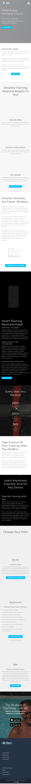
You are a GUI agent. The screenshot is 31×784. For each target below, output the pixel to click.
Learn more (15, 687)
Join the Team (6, 378)
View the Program (15, 186)
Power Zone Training (7, 769)
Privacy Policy (5, 773)
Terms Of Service (6, 776)
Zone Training (5, 760)
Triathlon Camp (5, 758)
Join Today (15, 73)
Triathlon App (5, 756)
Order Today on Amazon (15, 266)
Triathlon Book (5, 754)
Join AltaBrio (6, 27)
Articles (4, 771)
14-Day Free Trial (15, 638)
